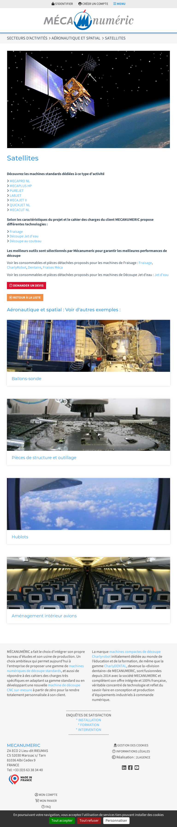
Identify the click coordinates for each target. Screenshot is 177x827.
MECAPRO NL (20, 181)
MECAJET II (18, 200)
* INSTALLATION (88, 720)
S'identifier (62, 4)
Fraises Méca (53, 267)
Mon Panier (46, 801)
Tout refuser (89, 820)
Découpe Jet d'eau (24, 236)
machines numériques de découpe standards (45, 668)
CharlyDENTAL (115, 666)
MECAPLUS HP (21, 185)
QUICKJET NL (20, 205)
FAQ (46, 807)
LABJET (15, 195)
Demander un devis (26, 285)
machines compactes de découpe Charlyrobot (126, 654)
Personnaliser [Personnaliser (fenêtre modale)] (116, 820)
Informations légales (131, 751)
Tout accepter (62, 820)
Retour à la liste (25, 297)
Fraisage (16, 231)
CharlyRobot (16, 267)
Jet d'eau (161, 274)
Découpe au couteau (25, 241)
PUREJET (17, 190)
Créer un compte (93, 4)
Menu (119, 4)
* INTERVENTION (88, 729)
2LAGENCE (143, 757)
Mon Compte (46, 795)
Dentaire (34, 267)
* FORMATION (88, 724)
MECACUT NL (20, 209)
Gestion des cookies (131, 745)
